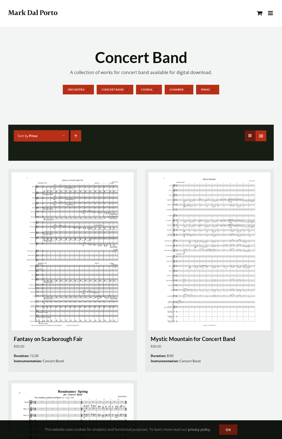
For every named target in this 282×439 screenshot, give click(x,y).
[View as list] (261, 135)
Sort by (27, 135)
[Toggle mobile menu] (271, 13)
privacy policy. (199, 429)
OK (228, 429)
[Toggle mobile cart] (259, 13)
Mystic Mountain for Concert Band (193, 339)
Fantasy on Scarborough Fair (48, 339)
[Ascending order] (75, 135)
